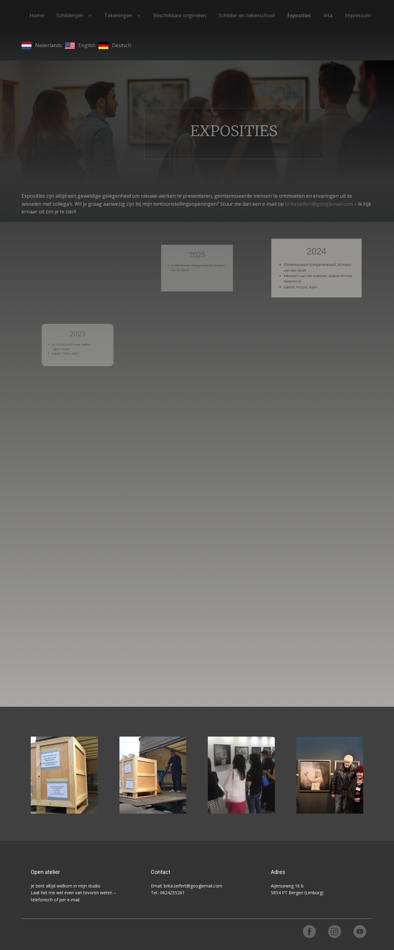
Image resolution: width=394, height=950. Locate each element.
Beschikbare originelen (179, 15)
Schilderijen (69, 15)
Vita (327, 15)
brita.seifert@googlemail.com (319, 203)
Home (37, 15)
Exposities (299, 15)
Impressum (358, 15)
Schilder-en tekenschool (247, 15)
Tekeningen (118, 15)
